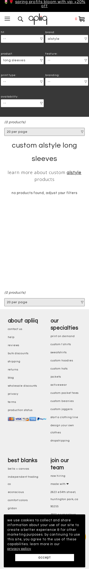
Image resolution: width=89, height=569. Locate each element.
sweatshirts (59, 352)
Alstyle (74, 173)
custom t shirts (61, 344)
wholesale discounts (22, 385)
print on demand (63, 336)
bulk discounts (18, 353)
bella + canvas (18, 468)
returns (13, 369)
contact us (15, 329)
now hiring (58, 476)
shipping (14, 361)
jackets (56, 376)
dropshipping (60, 440)
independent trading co (23, 480)
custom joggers (62, 409)
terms (12, 402)
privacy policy (19, 549)
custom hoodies (62, 360)
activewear (59, 385)
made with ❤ (60, 484)
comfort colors (18, 500)
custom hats (59, 368)
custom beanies (62, 401)
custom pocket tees (65, 393)
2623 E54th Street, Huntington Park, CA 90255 (65, 499)
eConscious (16, 492)
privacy (13, 394)
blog (11, 377)
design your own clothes (62, 429)
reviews (13, 345)
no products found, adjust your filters (44, 193)
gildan (12, 508)
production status (20, 410)
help (11, 337)
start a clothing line (65, 417)
